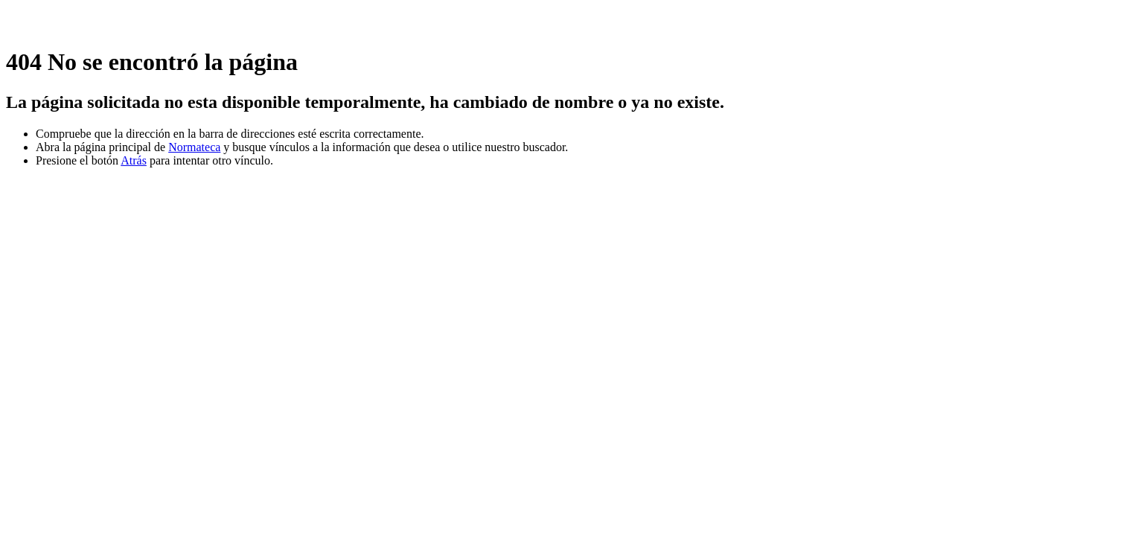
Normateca (194, 147)
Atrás (134, 160)
